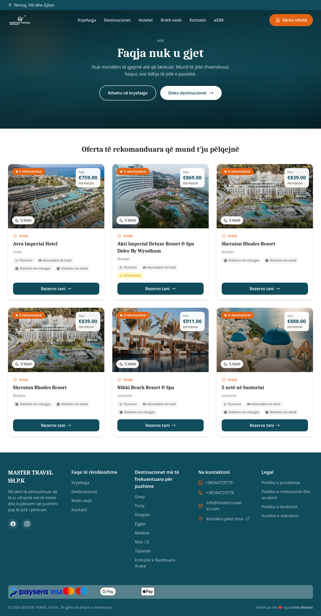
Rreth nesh (171, 20)
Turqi (139, 505)
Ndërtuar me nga (284, 607)
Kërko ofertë (291, 20)
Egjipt (140, 524)
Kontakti (198, 20)
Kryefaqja (87, 20)
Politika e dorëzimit (280, 506)
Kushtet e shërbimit (280, 516)
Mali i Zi (142, 542)
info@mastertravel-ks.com (224, 505)
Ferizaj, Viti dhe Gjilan (31, 5)
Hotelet (145, 20)
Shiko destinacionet (191, 93)
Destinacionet (117, 20)
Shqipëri (142, 515)
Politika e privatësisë (281, 482)
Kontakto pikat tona (227, 519)
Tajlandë (143, 551)
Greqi (140, 496)
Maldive (142, 533)
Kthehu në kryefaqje (127, 93)
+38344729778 (215, 482)
